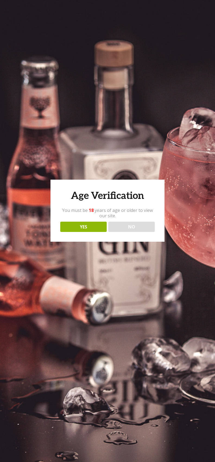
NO (131, 227)
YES (83, 227)
